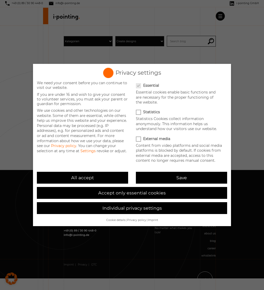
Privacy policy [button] (136, 220)
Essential (148, 85)
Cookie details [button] (115, 220)
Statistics (148, 112)
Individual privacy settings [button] (132, 208)
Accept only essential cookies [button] (132, 192)
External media (153, 139)
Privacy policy (63, 145)
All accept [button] (82, 177)
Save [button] (181, 177)
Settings (88, 151)
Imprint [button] (153, 220)
